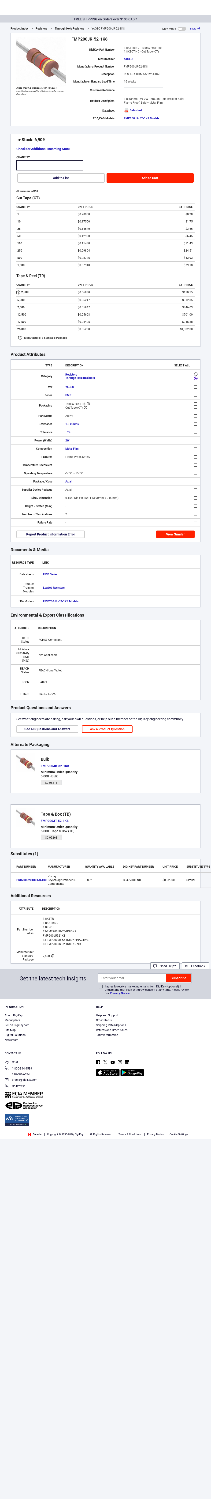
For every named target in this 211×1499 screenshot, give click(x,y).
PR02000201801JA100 (31, 880)
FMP (68, 395)
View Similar (175, 534)
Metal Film (71, 448)
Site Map (10, 1030)
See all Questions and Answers (47, 729)
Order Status (104, 1020)
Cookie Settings (179, 1134)
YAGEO (128, 59)
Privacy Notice (120, 993)
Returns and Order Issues (111, 1030)
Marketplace (12, 1020)
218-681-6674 (17, 1074)
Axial (68, 481)
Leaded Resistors (54, 587)
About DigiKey (14, 1015)
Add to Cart (150, 178)
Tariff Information (107, 1035)
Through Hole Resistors (69, 28)
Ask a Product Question (107, 729)
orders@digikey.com (21, 1080)
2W (67, 440)
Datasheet (133, 110)
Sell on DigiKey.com (17, 1025)
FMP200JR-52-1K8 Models (141, 118)
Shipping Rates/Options (111, 1025)
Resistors (41, 28)
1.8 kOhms (72, 424)
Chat (11, 1062)
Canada (34, 1134)
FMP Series (50, 574)
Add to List (61, 178)
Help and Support (107, 1015)
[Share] (195, 28)
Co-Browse (15, 1086)
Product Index (19, 28)
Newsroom (12, 1040)
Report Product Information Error (50, 534)
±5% (67, 432)
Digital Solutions (15, 1035)
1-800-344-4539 (18, 1069)
